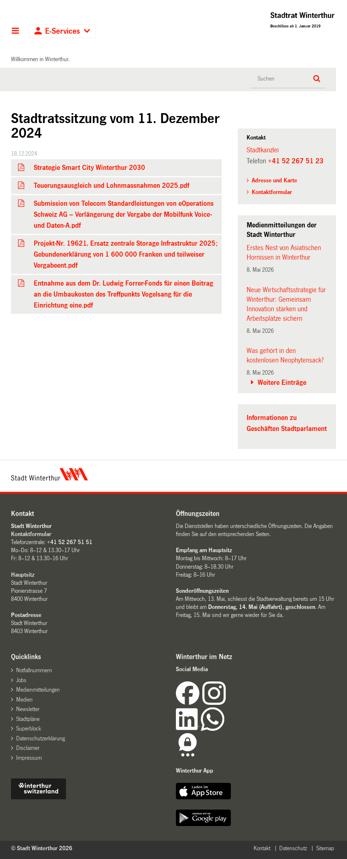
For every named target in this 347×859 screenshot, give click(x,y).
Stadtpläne (28, 719)
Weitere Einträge (282, 382)
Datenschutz (293, 848)
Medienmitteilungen (38, 690)
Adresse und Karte (274, 180)
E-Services (62, 31)
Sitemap (325, 848)
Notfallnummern (34, 670)
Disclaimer (28, 748)
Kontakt (262, 848)
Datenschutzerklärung (40, 738)
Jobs (21, 680)
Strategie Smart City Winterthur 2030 (89, 167)
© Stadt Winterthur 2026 (41, 848)
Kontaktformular (272, 192)
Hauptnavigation (15, 31)
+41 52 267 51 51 (69, 542)
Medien (24, 699)
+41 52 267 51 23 (296, 161)
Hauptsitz (22, 575)
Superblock (28, 728)
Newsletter (28, 709)
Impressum (29, 758)
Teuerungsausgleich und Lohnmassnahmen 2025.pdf (111, 185)
